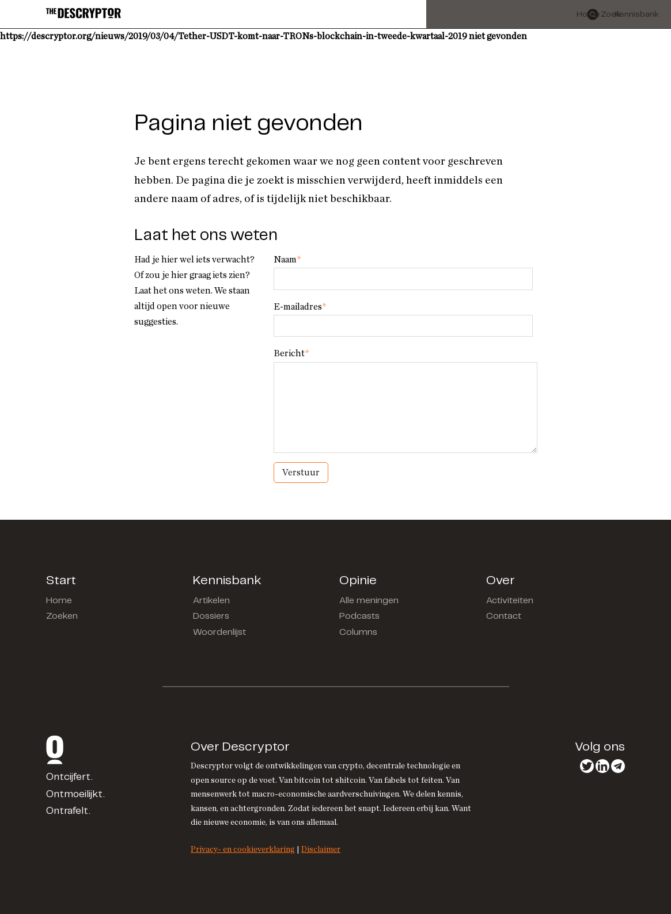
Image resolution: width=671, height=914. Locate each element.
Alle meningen (369, 600)
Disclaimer (320, 849)
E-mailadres (300, 306)
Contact (503, 616)
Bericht (291, 353)
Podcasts (359, 616)
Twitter (587, 766)
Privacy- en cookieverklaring (243, 849)
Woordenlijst (219, 632)
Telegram (618, 766)
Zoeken (62, 616)
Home (59, 600)
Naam (287, 259)
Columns (358, 632)
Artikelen (211, 600)
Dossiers (211, 616)
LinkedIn (602, 766)
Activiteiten (509, 600)
